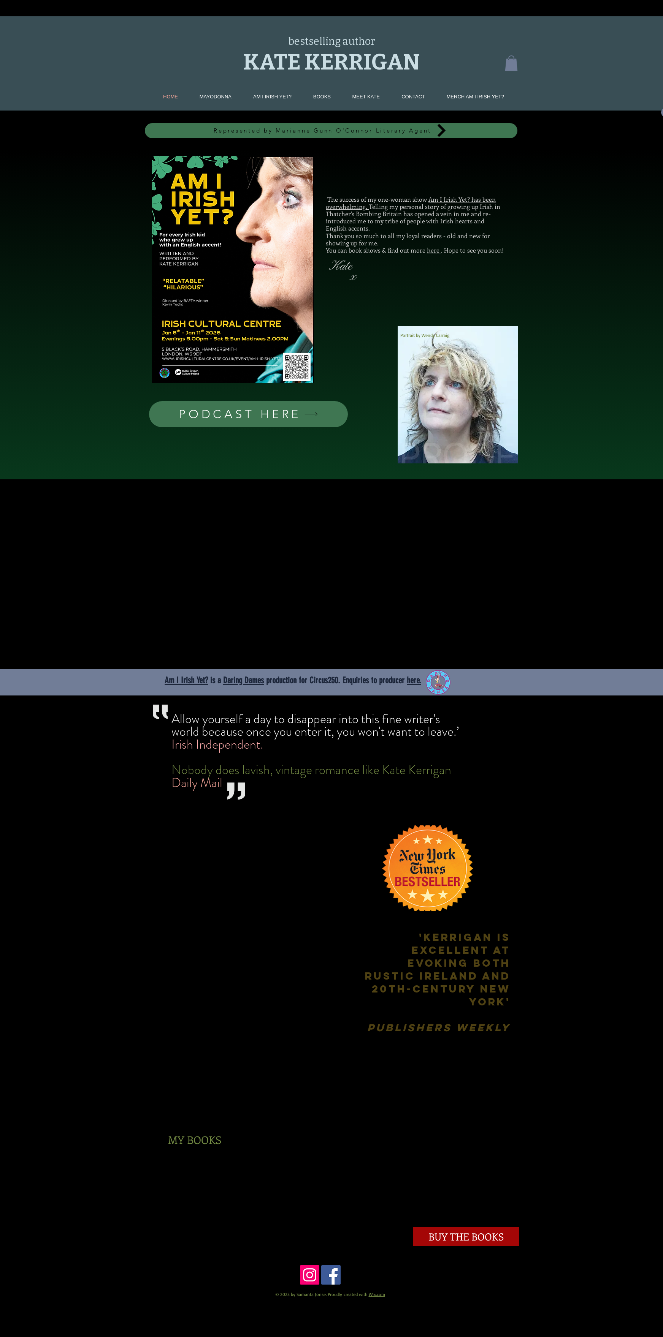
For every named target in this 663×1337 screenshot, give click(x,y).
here (434, 250)
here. (414, 680)
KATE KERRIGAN (331, 62)
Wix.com (377, 1294)
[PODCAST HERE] (248, 414)
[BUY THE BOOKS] (466, 1236)
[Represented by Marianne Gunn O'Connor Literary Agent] (331, 130)
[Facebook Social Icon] (331, 1275)
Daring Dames (243, 680)
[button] (511, 63)
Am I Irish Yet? (186, 680)
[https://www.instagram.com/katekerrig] (309, 1275)
